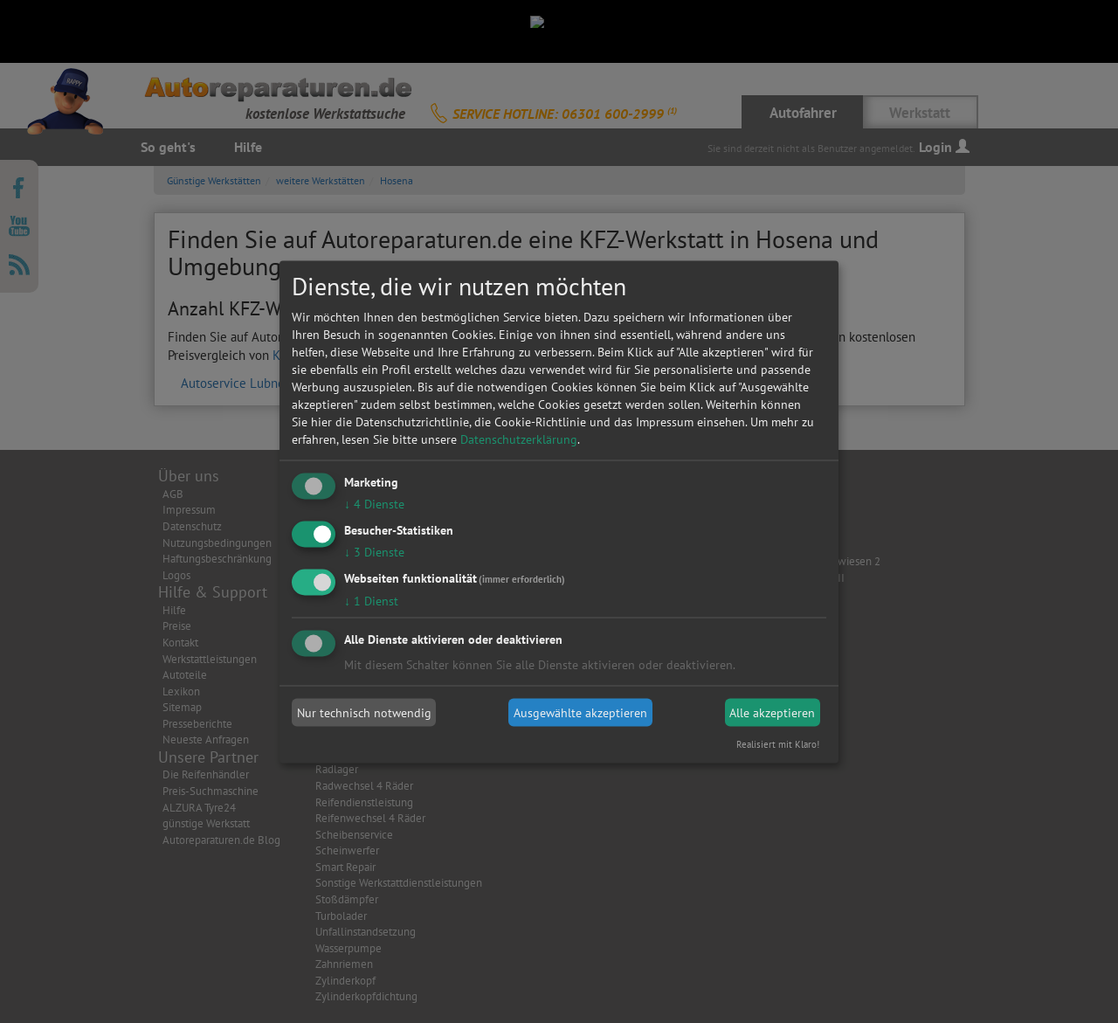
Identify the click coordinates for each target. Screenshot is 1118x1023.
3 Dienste (374, 551)
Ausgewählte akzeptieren (580, 713)
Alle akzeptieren (772, 713)
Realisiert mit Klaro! (777, 743)
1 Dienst (371, 600)
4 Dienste (374, 504)
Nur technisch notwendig (364, 713)
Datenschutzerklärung (518, 439)
